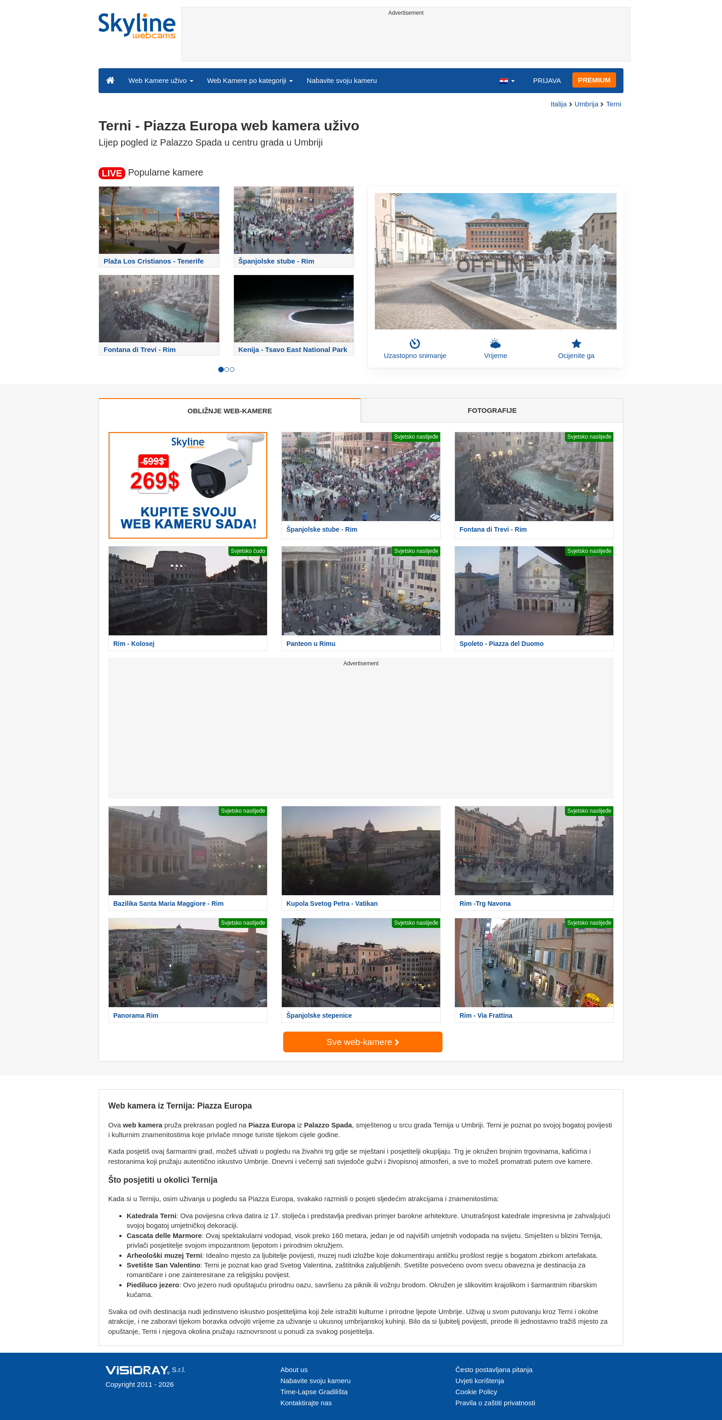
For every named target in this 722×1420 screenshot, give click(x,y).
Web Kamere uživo (160, 80)
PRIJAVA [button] (547, 80)
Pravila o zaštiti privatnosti (495, 1403)
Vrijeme (495, 348)
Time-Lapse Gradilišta (314, 1392)
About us (294, 1369)
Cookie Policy (476, 1392)
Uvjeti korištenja (479, 1381)
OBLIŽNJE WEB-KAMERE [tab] (229, 411)
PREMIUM (594, 80)
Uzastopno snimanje (415, 348)
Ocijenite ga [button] (576, 348)
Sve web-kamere (362, 1042)
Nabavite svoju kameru (342, 80)
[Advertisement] (406, 40)
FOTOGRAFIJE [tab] (492, 410)
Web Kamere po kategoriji (250, 80)
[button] (507, 80)
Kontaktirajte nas (306, 1403)
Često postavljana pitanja (494, 1369)
